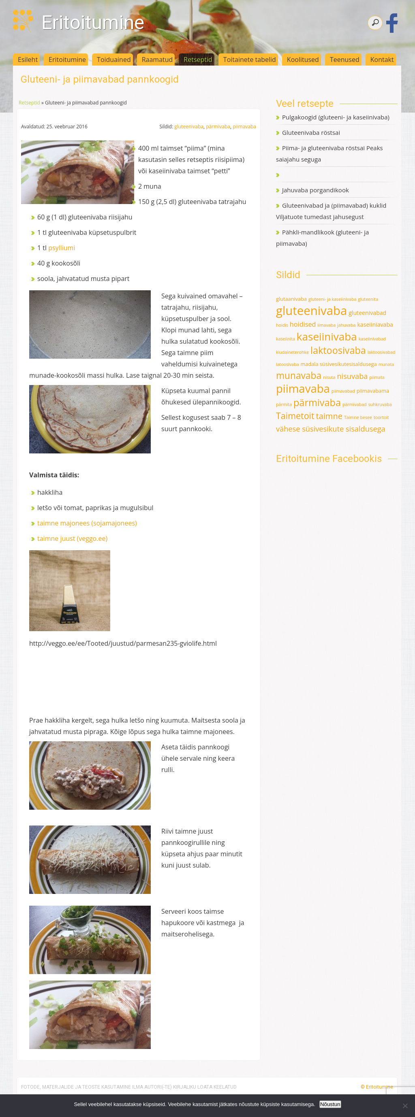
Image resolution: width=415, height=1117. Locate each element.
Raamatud (157, 59)
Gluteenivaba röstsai (311, 132)
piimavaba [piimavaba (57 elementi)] (303, 388)
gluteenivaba (188, 126)
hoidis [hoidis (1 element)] (282, 325)
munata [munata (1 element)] (386, 364)
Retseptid (198, 59)
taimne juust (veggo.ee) (72, 538)
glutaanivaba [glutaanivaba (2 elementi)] (291, 298)
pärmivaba (218, 126)
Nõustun (330, 1104)
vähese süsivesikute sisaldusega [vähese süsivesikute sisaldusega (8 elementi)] (330, 429)
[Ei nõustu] (405, 1106)
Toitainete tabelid (249, 59)
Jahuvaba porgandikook (315, 190)
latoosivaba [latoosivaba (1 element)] (287, 364)
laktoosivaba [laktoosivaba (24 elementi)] (338, 350)
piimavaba (244, 126)
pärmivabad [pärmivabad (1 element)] (354, 404)
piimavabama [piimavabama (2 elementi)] (373, 390)
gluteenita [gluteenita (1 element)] (368, 299)
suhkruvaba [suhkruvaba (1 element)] (379, 404)
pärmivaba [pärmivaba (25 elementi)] (317, 402)
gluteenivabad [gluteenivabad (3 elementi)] (367, 313)
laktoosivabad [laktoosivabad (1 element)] (382, 352)
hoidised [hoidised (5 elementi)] (303, 324)
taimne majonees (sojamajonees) (87, 523)
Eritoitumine (92, 22)
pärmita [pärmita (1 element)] (284, 404)
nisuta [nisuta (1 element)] (329, 377)
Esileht (28, 59)
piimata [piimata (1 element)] (376, 377)
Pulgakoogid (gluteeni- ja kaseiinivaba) (335, 117)
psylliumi (61, 247)
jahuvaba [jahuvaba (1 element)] (346, 325)
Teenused (344, 59)
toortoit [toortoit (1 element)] (381, 417)
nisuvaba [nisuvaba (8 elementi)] (352, 376)
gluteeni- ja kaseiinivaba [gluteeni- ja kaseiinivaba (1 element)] (332, 299)
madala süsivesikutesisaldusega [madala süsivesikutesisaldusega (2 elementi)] (339, 364)
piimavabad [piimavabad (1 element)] (343, 391)
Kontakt (382, 59)
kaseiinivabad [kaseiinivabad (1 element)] (372, 339)
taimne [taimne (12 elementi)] (329, 416)
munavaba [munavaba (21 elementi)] (298, 375)
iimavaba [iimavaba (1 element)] (326, 325)
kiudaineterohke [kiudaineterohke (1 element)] (292, 352)
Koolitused (303, 59)
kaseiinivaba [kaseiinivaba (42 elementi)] (327, 336)
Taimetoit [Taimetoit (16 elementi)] (295, 415)
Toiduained (114, 59)
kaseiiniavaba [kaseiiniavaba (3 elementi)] (375, 324)
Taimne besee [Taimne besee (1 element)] (358, 417)
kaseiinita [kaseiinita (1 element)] (285, 339)
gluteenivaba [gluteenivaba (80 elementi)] (311, 310)
